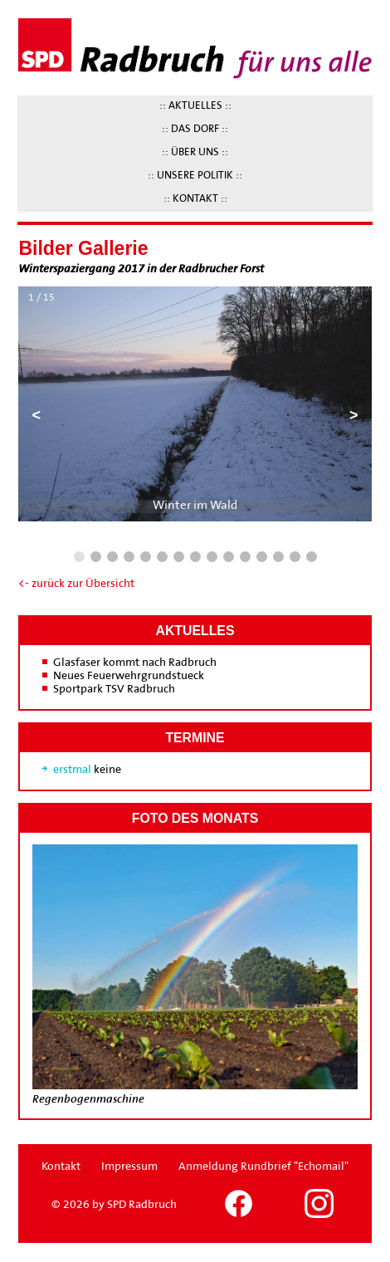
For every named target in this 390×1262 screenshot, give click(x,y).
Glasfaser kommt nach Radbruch (135, 663)
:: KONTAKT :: (195, 199)
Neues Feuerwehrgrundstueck (128, 676)
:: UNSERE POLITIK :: (195, 176)
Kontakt (60, 1167)
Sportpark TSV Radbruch (114, 689)
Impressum (129, 1167)
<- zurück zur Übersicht (76, 584)
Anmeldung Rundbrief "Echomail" (263, 1167)
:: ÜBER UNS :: (195, 153)
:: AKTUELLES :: (195, 106)
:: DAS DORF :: (195, 130)
